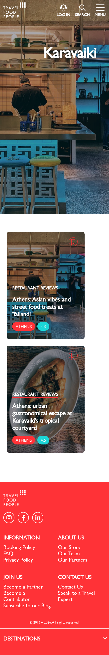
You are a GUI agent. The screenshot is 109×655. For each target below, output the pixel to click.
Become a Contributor (16, 596)
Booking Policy (19, 547)
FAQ (8, 553)
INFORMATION (21, 537)
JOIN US (12, 577)
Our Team (69, 553)
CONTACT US (74, 577)
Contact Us (70, 586)
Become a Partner (23, 586)
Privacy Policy (18, 559)
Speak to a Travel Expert (76, 596)
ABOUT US (71, 537)
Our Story (69, 547)
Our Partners (72, 559)
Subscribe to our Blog (27, 605)
